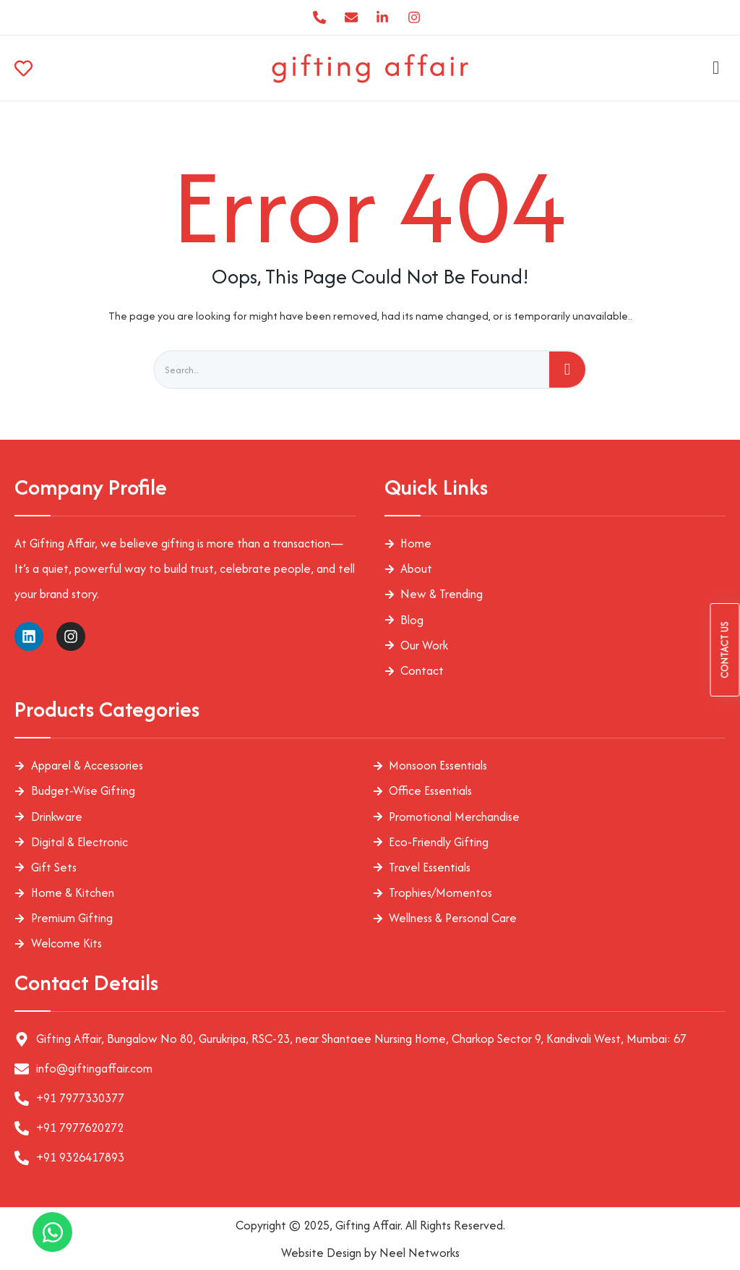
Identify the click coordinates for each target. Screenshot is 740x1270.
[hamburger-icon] (713, 68)
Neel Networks (419, 1252)
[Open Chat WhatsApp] (52, 1232)
